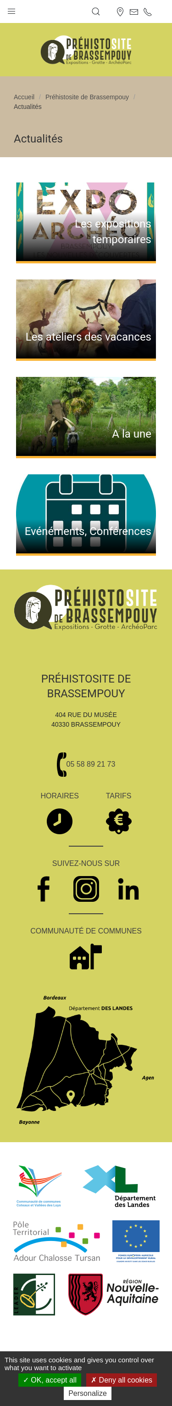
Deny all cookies (121, 1380)
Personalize (87, 1393)
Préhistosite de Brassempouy (87, 97)
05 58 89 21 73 (91, 764)
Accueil (24, 97)
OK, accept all (50, 1380)
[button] (11, 9)
